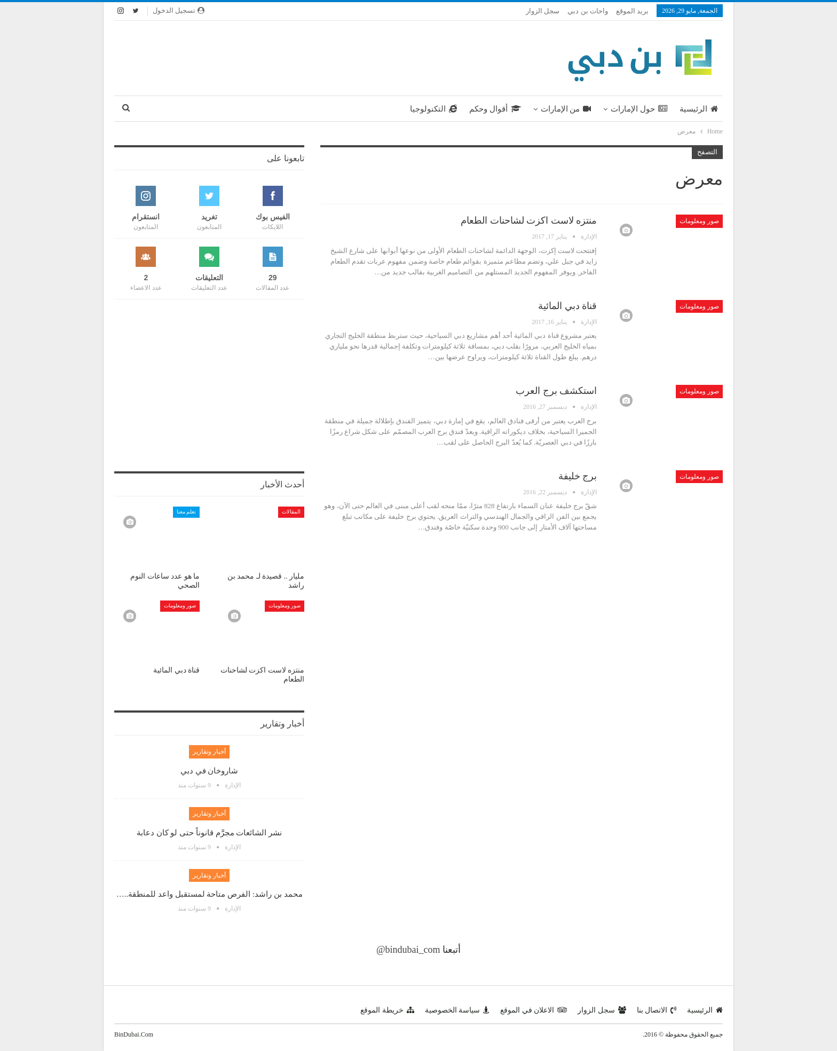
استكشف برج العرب (556, 390)
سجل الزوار (542, 11)
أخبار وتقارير (209, 751)
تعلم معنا (186, 512)
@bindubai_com (408, 949)
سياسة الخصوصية (457, 1010)
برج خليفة (577, 476)
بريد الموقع (632, 11)
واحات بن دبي (587, 11)
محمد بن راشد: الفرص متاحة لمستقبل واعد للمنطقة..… (209, 894)
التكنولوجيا (433, 109)
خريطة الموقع (387, 1010)
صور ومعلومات (699, 221)
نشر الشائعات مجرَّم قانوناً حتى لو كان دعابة (209, 832)
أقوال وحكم (495, 109)
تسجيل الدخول (178, 10)
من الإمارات (566, 109)
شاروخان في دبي (209, 770)
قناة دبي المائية (567, 306)
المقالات (291, 512)
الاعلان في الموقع (533, 1010)
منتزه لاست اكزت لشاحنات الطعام (529, 220)
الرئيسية (699, 109)
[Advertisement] (314, 56)
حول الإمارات (639, 109)
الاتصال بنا (657, 1010)
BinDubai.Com (133, 1034)
